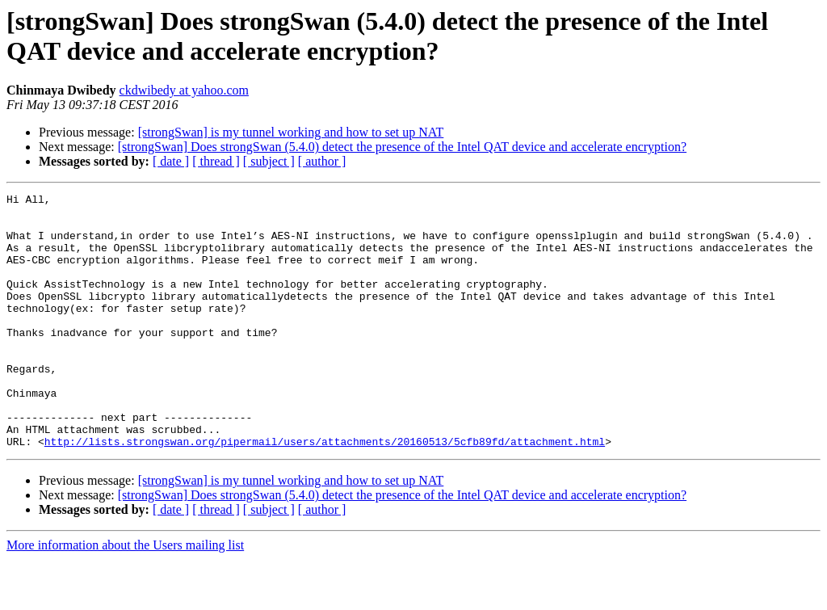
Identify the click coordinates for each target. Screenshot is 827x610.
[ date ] (171, 161)
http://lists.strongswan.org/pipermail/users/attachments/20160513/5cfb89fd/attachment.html (324, 492)
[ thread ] (216, 161)
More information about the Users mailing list (125, 596)
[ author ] (322, 161)
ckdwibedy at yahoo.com (184, 90)
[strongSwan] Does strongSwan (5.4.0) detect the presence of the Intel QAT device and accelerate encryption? (402, 147)
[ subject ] (269, 161)
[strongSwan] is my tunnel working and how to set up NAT (291, 132)
